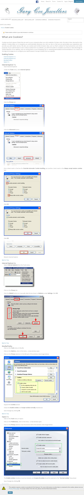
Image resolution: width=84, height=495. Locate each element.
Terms (54, 1)
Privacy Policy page (14, 488)
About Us (48, 1)
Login (65, 1)
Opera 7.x (6, 62)
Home (42, 1)
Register (71, 1)
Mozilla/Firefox (8, 60)
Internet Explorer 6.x (10, 58)
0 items (81, 1)
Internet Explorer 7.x (10, 57)
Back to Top (5, 260)
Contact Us (60, 1)
